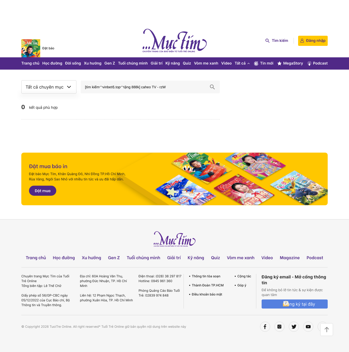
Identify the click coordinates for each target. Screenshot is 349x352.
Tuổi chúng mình (133, 63)
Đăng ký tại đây (299, 304)
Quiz (187, 63)
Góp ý (241, 285)
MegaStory (290, 63)
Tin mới (263, 63)
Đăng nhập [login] (313, 40)
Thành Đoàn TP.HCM (208, 285)
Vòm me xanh (206, 63)
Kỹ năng (172, 63)
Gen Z (109, 63)
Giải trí (157, 63)
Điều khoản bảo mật (207, 294)
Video (226, 63)
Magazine (290, 257)
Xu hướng (93, 63)
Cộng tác (244, 276)
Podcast (317, 63)
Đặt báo (48, 48)
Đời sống (73, 63)
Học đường (52, 63)
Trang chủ (30, 63)
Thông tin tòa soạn (206, 276)
